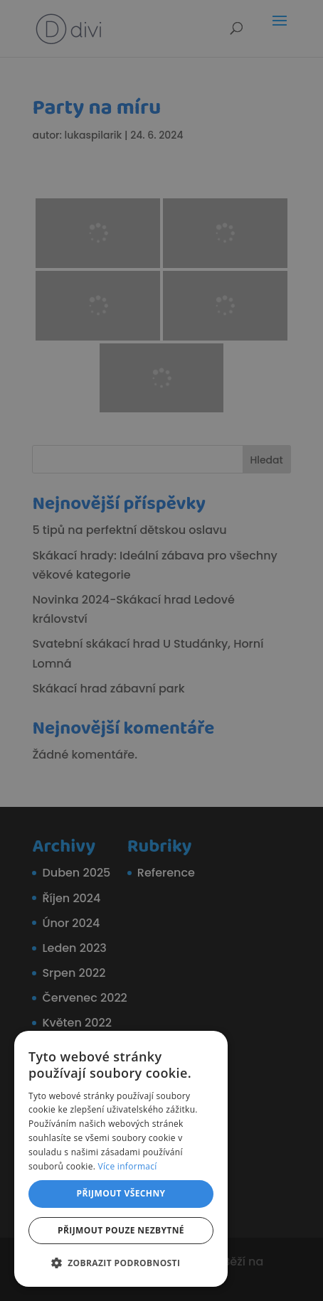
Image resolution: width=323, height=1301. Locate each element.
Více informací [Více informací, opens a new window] (127, 1166)
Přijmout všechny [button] (120, 1193)
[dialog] (161, 650)
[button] (120, 1263)
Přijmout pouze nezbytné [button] (121, 1230)
